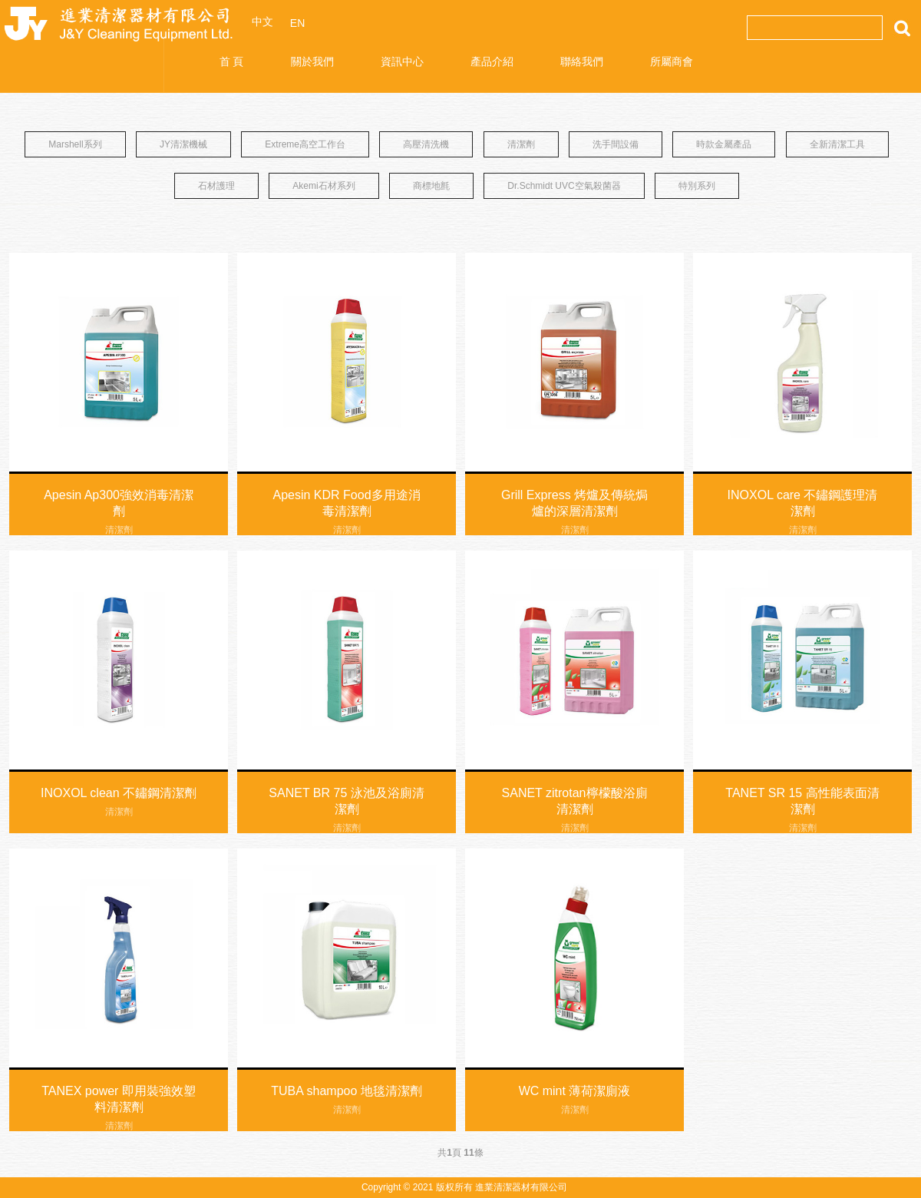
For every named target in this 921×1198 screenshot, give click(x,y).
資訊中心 (402, 61)
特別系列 (696, 185)
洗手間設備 (616, 144)
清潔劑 (521, 144)
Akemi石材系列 (323, 185)
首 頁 (232, 61)
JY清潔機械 (183, 144)
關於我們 (312, 61)
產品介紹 (491, 61)
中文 (262, 21)
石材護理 (216, 185)
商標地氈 (431, 185)
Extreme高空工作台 (305, 144)
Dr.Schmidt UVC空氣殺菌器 (563, 185)
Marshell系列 (74, 144)
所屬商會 (671, 61)
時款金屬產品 (723, 144)
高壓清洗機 (426, 144)
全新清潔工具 (837, 144)
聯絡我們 (581, 61)
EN (297, 23)
